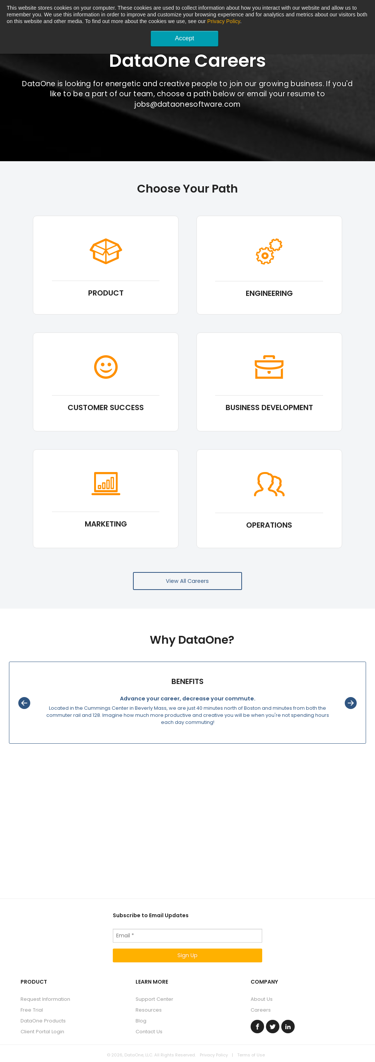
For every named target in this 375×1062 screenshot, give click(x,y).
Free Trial (32, 1009)
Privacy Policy (223, 21)
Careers (261, 1009)
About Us (262, 999)
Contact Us (149, 1031)
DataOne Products (43, 1020)
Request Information (45, 999)
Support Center (154, 999)
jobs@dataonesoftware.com (187, 104)
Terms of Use (251, 1055)
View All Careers (187, 581)
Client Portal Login (42, 1031)
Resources (149, 1009)
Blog (141, 1020)
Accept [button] (184, 38)
